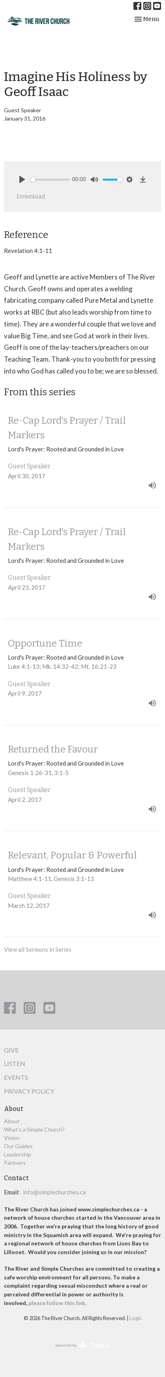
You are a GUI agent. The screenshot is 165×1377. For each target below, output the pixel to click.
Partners (15, 1162)
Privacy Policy (29, 1091)
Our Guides (18, 1146)
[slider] (50, 179)
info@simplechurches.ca (54, 1192)
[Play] (22, 179)
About (12, 1121)
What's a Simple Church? (34, 1129)
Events (16, 1077)
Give (11, 1050)
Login (135, 1318)
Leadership (17, 1154)
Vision (11, 1137)
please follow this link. (58, 1303)
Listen (14, 1063)
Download (31, 196)
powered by (82, 1345)
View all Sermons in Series (37, 949)
